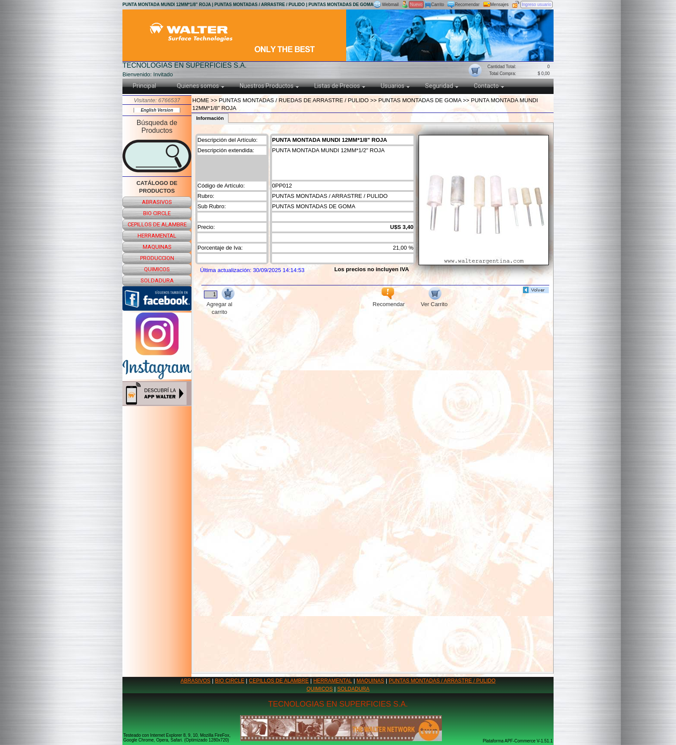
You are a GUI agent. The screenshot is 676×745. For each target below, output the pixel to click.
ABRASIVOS (195, 681)
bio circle (157, 213)
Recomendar (467, 4)
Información (210, 118)
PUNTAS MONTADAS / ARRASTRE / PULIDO (442, 681)
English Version (157, 110)
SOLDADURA (353, 689)
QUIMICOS (320, 689)
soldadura (157, 280)
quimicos (157, 269)
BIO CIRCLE (229, 681)
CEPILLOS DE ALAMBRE (279, 681)
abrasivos (157, 202)
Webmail (390, 4)
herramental (157, 235)
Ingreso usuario (536, 4)
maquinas (157, 247)
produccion (157, 258)
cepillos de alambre (157, 224)
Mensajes (499, 4)
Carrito (437, 4)
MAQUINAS (370, 681)
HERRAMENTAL (332, 681)
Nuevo (416, 4)
